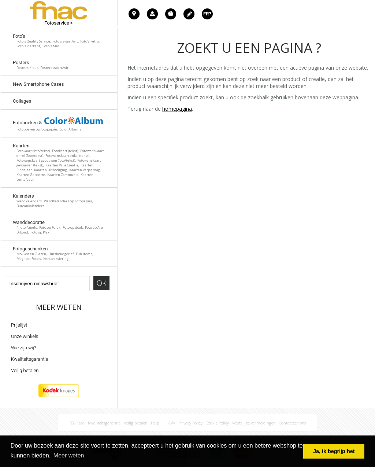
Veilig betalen (24, 370)
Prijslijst (19, 325)
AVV (171, 423)
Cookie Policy (217, 423)
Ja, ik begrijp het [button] (334, 451)
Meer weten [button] (68, 455)
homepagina (177, 108)
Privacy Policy (190, 423)
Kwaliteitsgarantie (29, 359)
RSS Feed (77, 423)
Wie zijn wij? (23, 347)
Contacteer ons (292, 423)
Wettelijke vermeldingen (254, 423)
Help (155, 423)
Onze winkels (24, 336)
